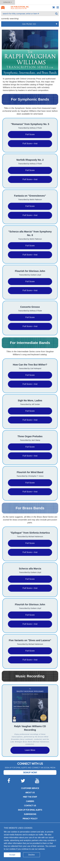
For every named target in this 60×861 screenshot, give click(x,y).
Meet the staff (30, 797)
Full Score (30, 134)
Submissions (30, 814)
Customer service (30, 788)
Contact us (30, 805)
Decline (31, 855)
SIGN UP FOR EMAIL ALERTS (30, 810)
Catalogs (7, 2)
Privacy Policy (30, 818)
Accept (12, 855)
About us (30, 792)
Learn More (30, 750)
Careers (30, 801)
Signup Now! (30, 772)
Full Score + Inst (30, 143)
